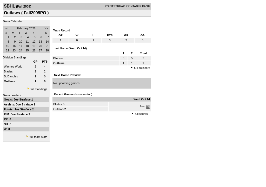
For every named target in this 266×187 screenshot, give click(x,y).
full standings (39, 89)
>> (46, 28)
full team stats (38, 136)
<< (6, 28)
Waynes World (13, 66)
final (142, 106)
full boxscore (142, 67)
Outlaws (58, 109)
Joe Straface (22, 99)
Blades (8, 71)
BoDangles (11, 76)
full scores (141, 113)
